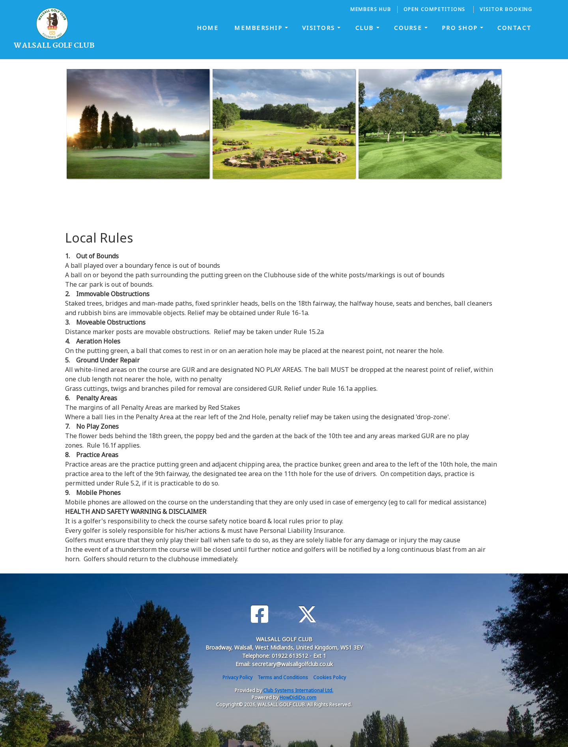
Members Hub (370, 9)
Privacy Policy (237, 677)
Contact (514, 28)
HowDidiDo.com (298, 697)
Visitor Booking (506, 9)
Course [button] (409, 28)
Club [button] (365, 28)
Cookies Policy (329, 677)
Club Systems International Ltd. (298, 690)
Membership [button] (259, 28)
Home (208, 28)
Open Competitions (435, 9)
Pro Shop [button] (461, 28)
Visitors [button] (319, 28)
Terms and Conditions (283, 677)
